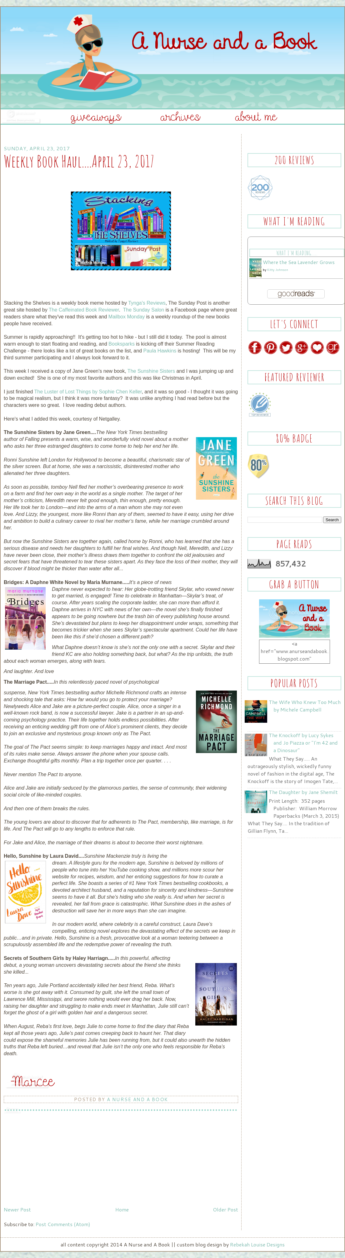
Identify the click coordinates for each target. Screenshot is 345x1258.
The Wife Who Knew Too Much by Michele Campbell (305, 705)
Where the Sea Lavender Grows (299, 262)
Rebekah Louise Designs (257, 1244)
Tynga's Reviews (147, 303)
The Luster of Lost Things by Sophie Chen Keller (88, 391)
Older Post (225, 1209)
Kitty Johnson (277, 269)
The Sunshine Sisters (151, 371)
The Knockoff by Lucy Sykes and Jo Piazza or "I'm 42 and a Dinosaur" (303, 742)
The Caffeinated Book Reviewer (84, 309)
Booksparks (121, 344)
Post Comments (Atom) (63, 1224)
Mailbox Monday (126, 316)
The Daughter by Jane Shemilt (303, 792)
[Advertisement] (51, 1160)
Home (122, 1209)
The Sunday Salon (143, 309)
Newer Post (17, 1209)
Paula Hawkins (159, 350)
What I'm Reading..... (296, 253)
